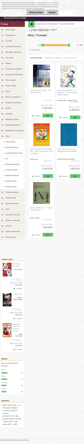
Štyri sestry (18, 294)
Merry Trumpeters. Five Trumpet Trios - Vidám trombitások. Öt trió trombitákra (41, 151)
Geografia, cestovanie (13, 102)
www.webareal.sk (23, 440)
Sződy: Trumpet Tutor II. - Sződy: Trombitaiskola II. (41, 209)
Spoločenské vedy (12, 203)
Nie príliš (4, 382)
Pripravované (10, 35)
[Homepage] (32, 24)
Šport (8, 209)
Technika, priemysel (13, 214)
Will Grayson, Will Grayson (16, 265)
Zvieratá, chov (11, 237)
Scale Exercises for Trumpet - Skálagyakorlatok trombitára (67, 150)
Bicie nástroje (11, 141)
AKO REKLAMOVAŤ (52, 24)
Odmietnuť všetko (35, 12)
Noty (7, 136)
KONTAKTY (54, 29)
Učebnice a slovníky (13, 220)
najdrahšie (58, 58)
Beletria (8, 63)
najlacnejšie (48, 58)
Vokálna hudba (11, 181)
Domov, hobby (11, 85)
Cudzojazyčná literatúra (14, 74)
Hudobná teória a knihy (14, 153)
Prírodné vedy (11, 197)
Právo (8, 91)
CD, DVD (9, 40)
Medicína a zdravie (12, 119)
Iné (7, 158)
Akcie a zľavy (10, 29)
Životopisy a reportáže (14, 68)
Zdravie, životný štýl (13, 231)
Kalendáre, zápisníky (13, 52)
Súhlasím (51, 12)
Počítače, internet (12, 192)
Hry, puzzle (10, 57)
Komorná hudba (11, 169)
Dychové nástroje (12, 147)
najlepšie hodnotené (70, 58)
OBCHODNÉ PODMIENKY (67, 24)
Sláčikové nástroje (12, 175)
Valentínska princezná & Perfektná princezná (16, 327)
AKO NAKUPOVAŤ (40, 24)
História (8, 108)
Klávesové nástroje (12, 164)
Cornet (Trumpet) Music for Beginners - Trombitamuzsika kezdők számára (67, 92)
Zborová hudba (11, 186)
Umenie (8, 225)
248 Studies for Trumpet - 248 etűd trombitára (40, 91)
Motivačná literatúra (13, 125)
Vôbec (3, 388)
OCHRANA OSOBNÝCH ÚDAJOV (40, 29)
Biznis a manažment (13, 97)
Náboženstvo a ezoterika (15, 130)
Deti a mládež (11, 80)
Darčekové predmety (13, 46)
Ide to (3, 376)
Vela (2, 369)
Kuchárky (9, 113)
